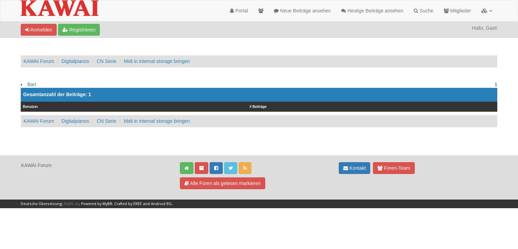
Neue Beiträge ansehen (302, 10)
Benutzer (30, 107)
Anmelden (38, 30)
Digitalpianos (75, 61)
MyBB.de (71, 204)
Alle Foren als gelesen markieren (222, 183)
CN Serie (106, 61)
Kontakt (354, 168)
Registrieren (79, 30)
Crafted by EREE (128, 204)
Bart (31, 84)
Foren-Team (393, 168)
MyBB (107, 204)
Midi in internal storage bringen (157, 61)
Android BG (161, 204)
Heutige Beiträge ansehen (372, 10)
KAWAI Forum (38, 61)
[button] (486, 10)
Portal (239, 10)
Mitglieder (457, 10)
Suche (423, 10)
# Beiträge (258, 107)
